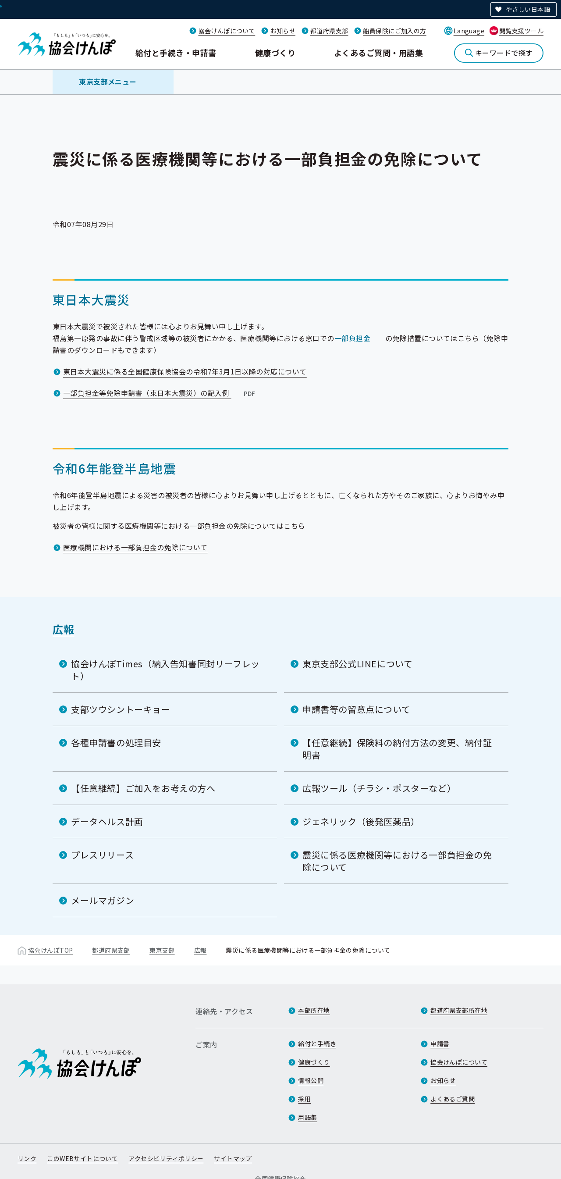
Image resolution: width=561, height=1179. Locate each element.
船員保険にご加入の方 (394, 30)
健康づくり (275, 52)
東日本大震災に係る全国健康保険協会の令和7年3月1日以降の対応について (185, 371)
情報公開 (310, 1080)
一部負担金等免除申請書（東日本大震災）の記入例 (160, 393)
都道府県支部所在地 (458, 1010)
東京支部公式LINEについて (357, 663)
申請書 (439, 1043)
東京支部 (162, 950)
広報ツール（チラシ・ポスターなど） (379, 788)
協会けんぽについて (226, 30)
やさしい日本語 (528, 9)
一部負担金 (352, 338)
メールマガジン (102, 900)
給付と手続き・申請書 (176, 52)
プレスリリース (102, 854)
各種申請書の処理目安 (116, 742)
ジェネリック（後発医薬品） (361, 821)
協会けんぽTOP (50, 950)
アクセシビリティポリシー (165, 1158)
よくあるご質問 (452, 1098)
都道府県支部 (329, 30)
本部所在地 (314, 1010)
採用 (304, 1098)
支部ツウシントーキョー (120, 709)
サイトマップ (233, 1158)
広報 (63, 629)
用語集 (307, 1117)
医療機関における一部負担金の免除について (135, 547)
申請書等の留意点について (356, 709)
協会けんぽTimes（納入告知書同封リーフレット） (165, 669)
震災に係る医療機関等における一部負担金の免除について (397, 860)
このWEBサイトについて (82, 1158)
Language (469, 30)
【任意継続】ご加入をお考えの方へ (143, 788)
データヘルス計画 (107, 821)
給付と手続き (317, 1043)
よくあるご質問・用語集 (378, 52)
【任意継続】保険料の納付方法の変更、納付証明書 (397, 748)
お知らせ (282, 30)
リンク (27, 1158)
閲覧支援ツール (521, 30)
